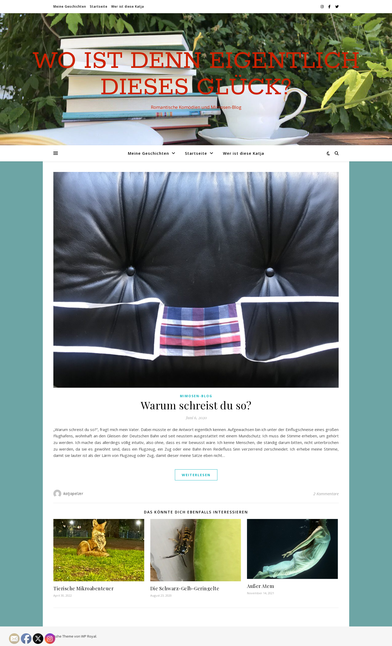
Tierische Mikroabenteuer (83, 588)
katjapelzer (73, 493)
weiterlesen (196, 474)
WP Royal (88, 636)
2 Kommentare (326, 493)
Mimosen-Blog (196, 396)
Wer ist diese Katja (127, 6)
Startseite (99, 6)
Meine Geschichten (69, 6)
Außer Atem (260, 586)
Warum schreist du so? (196, 405)
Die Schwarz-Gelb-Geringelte (185, 588)
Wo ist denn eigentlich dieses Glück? (196, 74)
